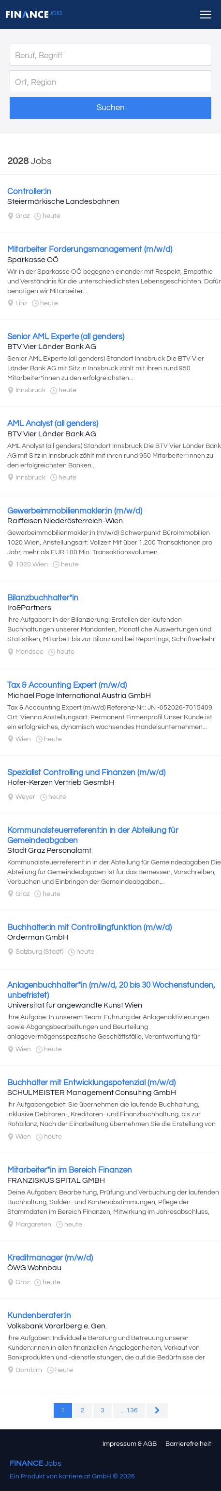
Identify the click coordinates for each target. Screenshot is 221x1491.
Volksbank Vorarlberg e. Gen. (57, 1326)
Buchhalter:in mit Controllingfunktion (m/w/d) (89, 927)
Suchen (111, 107)
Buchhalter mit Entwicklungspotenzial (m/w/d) (91, 1082)
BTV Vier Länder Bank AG (51, 346)
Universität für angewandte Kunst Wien (74, 1005)
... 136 (129, 1410)
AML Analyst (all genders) (52, 423)
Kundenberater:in (39, 1315)
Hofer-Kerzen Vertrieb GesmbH (60, 782)
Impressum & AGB (130, 1444)
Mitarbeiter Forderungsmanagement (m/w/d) (89, 249)
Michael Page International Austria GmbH (79, 695)
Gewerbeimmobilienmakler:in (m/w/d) (74, 511)
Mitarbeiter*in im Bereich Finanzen (69, 1170)
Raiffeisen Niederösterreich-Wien (65, 521)
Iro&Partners (29, 608)
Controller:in (29, 191)
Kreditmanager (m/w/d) (50, 1258)
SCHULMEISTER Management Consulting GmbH (91, 1092)
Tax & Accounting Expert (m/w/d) (67, 685)
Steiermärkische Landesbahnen (63, 201)
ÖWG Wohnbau (34, 1268)
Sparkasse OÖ (33, 260)
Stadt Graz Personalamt (49, 850)
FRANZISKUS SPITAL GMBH (56, 1180)
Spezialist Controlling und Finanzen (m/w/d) (86, 772)
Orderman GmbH (37, 937)
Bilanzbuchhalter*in (42, 598)
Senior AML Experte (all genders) (65, 336)
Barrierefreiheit (188, 1444)
